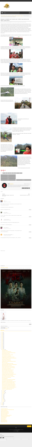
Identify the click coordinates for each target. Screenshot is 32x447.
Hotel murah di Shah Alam (4, 409)
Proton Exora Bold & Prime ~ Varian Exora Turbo (8, 367)
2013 (2, 341)
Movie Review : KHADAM (4, 262)
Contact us (29, 421)
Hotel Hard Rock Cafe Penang (4, 406)
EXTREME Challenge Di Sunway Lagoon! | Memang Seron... (9, 353)
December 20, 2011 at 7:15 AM (7, 223)
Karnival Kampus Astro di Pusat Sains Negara (7, 370)
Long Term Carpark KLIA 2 (4, 405)
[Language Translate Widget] (5, 323)
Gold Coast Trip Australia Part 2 (5, 408)
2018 (2, 336)
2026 (2, 327)
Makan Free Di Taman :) (5, 357)
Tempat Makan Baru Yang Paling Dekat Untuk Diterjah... (8, 374)
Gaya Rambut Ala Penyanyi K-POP (6, 354)
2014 (2, 340)
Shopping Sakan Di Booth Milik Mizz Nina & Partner (8, 352)
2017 (2, 337)
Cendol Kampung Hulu (4, 412)
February (3, 395)
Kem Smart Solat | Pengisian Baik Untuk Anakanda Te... (8, 381)
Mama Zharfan (6, 222)
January (3, 396)
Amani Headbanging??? (5, 373)
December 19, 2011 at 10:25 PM (7, 208)
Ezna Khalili (5, 207)
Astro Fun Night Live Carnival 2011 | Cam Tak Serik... (8, 371)
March (3, 394)
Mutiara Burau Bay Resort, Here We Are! (7, 360)
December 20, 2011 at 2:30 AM (7, 215)
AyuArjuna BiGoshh (6, 214)
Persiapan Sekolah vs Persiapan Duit (6, 355)
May (2, 392)
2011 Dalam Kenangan (5, 345)
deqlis (4, 196)
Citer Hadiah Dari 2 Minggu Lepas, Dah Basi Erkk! (8, 383)
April (2, 393)
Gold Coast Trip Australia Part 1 (5, 407)
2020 (2, 334)
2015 (2, 339)
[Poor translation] (3, 433)
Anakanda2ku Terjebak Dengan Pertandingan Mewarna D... (9, 369)
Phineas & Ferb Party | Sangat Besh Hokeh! (7, 366)
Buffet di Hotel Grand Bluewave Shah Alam (6, 410)
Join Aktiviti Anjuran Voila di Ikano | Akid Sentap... (8, 368)
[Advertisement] (16, 253)
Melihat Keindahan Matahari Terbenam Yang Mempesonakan (9, 359)
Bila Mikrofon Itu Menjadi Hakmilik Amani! (7, 384)
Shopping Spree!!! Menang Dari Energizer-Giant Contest (9, 356)
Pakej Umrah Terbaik (3, 413)
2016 (2, 338)
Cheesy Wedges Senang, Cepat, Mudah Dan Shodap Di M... (9, 382)
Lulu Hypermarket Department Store (5, 411)
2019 (2, 335)
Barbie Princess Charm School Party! (6, 372)
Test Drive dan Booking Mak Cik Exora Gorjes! (7, 358)
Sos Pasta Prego (3, 414)
